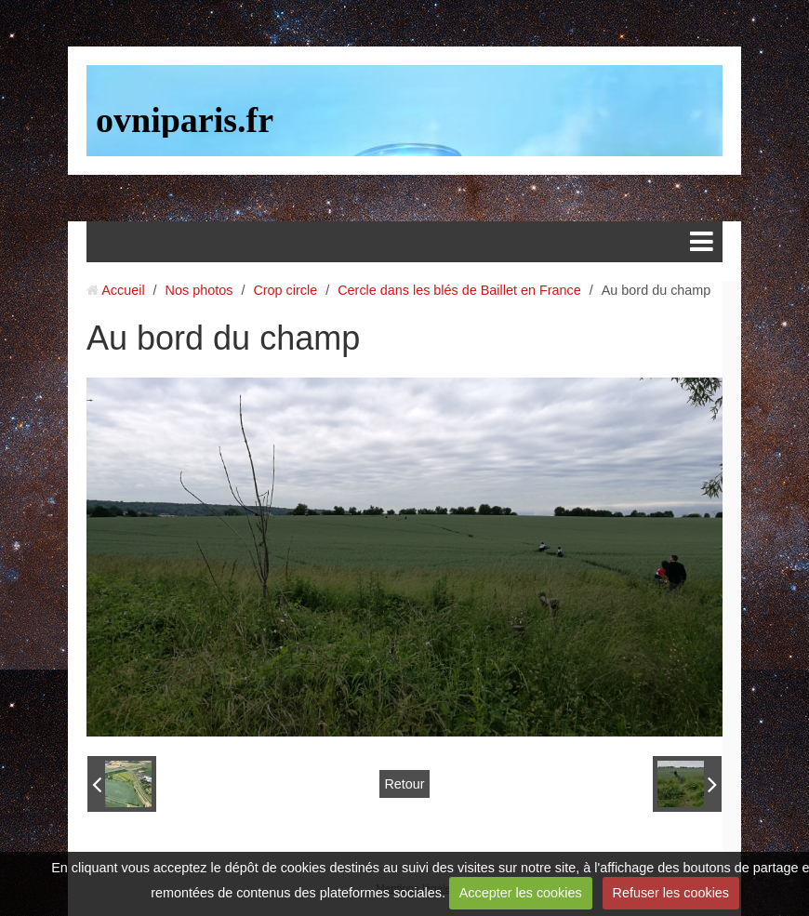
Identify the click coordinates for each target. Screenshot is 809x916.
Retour (404, 784)
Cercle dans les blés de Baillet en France (459, 290)
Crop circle (285, 290)
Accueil (122, 290)
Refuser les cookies (670, 892)
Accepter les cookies (520, 892)
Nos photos (199, 290)
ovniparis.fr (184, 119)
